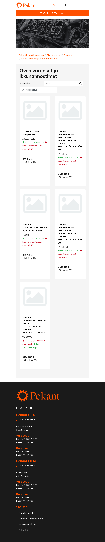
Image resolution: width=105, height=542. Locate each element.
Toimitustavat (25, 513)
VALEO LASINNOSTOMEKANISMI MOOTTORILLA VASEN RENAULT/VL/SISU (34, 325)
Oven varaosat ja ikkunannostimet (39, 58)
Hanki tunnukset (27, 524)
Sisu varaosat (54, 55)
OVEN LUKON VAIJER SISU (30, 133)
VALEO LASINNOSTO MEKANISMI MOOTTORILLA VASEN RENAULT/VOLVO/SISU (70, 233)
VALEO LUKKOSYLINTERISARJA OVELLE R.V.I (34, 227)
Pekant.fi (23, 530)
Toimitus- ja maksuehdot (31, 518)
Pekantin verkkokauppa (31, 55)
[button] (54, 5)
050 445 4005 (28, 419)
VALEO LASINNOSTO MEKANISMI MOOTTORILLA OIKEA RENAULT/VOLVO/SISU (70, 140)
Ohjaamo (68, 55)
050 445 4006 (28, 465)
